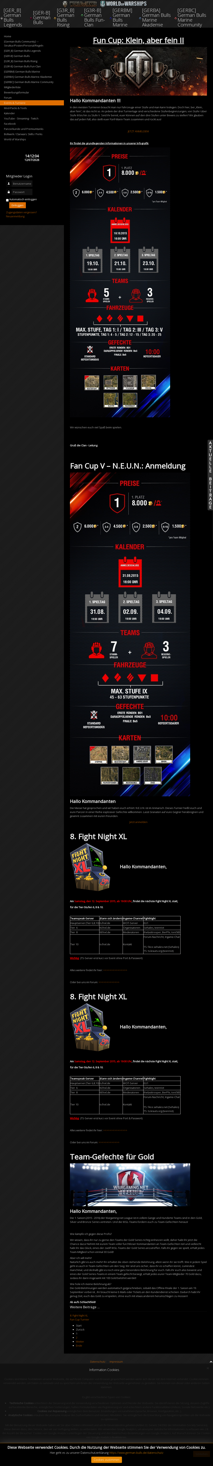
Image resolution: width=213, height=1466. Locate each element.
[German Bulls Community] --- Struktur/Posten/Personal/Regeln (23, 43)
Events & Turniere (14, 103)
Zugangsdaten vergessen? (21, 212)
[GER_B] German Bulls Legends (22, 51)
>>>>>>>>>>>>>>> (115, 970)
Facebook (10, 123)
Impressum (116, 1361)
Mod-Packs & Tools (15, 108)
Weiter (80, 1341)
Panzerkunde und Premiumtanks (23, 129)
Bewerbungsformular (16, 92)
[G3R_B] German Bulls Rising (20, 61)
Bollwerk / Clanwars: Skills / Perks (23, 134)
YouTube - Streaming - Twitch (21, 118)
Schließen (202, 1454)
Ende (79, 1345)
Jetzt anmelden (138, 822)
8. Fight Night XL (79, 1315)
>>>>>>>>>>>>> (109, 982)
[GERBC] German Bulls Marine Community (29, 82)
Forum (8, 97)
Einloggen (17, 205)
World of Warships (15, 139)
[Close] (207, 1368)
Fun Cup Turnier (79, 1319)
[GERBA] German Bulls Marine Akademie (28, 77)
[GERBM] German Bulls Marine (22, 71)
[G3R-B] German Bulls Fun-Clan (22, 66)
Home (7, 36)
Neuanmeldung (15, 216)
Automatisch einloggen (23, 199)
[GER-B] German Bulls (17, 56)
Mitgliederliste (12, 87)
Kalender (9, 113)
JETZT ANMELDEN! (138, 131)
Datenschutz (97, 1361)
